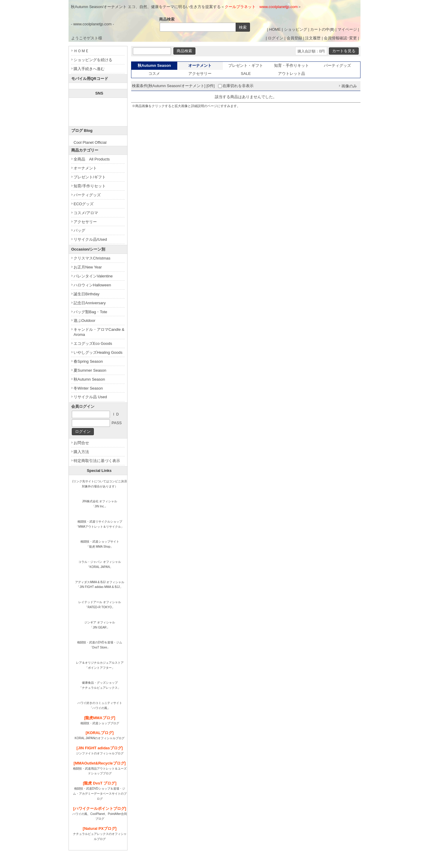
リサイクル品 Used (90, 397)
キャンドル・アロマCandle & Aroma (99, 332)
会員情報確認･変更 (340, 38)
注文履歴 (313, 38)
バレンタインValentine (93, 276)
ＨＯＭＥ (81, 51)
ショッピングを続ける (93, 60)
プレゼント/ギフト (90, 177)
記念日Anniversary (90, 303)
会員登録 (294, 38)
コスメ (154, 73)
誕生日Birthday (87, 294)
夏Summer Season (90, 370)
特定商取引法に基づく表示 (97, 460)
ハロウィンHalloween (92, 285)
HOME (275, 29)
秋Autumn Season (89, 379)
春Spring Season (88, 361)
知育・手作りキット (291, 65)
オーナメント (85, 168)
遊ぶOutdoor (84, 320)
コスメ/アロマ (86, 213)
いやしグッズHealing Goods (98, 352)
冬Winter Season (88, 388)
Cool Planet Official (90, 142)
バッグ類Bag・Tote (90, 312)
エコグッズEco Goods (93, 343)
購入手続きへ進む (89, 69)
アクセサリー (200, 73)
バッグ (79, 230)
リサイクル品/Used (90, 239)
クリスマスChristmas (92, 258)
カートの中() (322, 29)
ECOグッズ (84, 204)
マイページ (347, 29)
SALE (246, 73)
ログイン (275, 38)
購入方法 (81, 452)
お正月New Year (88, 267)
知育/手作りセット (90, 186)
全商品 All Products (92, 159)
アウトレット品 (291, 73)
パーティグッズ (337, 65)
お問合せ (81, 443)
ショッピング (295, 29)
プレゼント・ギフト (245, 65)
